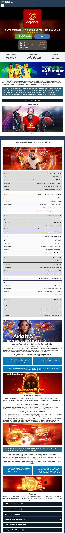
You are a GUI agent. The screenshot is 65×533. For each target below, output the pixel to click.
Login (42, 36)
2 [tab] (33, 133)
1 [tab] (31, 133)
